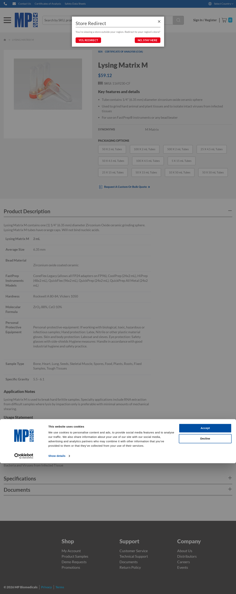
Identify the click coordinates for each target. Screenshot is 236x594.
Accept (205, 558)
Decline (205, 569)
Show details (56, 586)
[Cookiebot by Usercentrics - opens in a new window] (24, 587)
